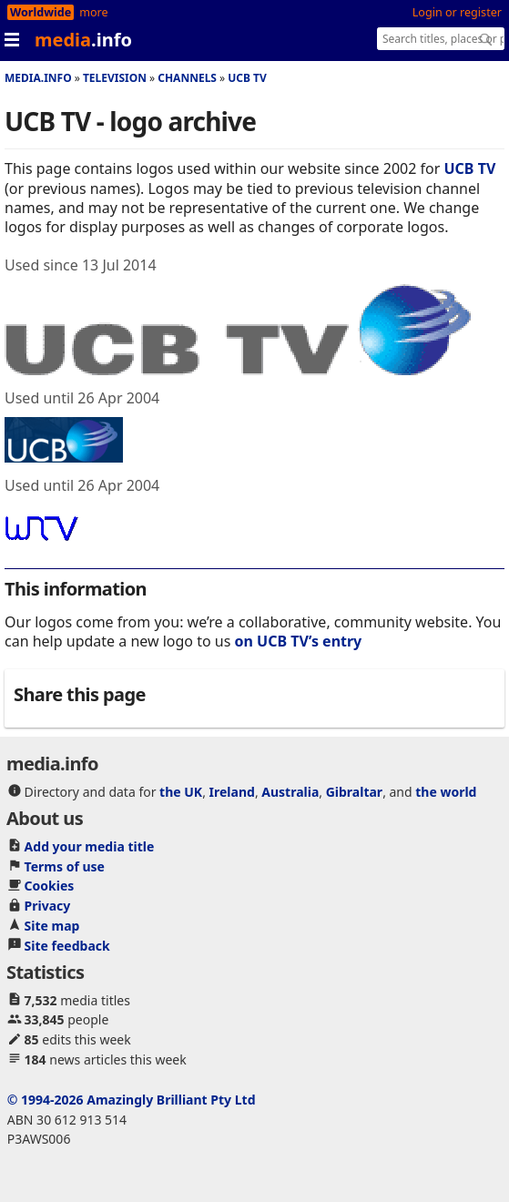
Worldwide (40, 12)
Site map (52, 925)
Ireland (232, 791)
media (83, 39)
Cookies (50, 885)
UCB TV (247, 78)
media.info (38, 78)
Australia (290, 791)
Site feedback (67, 945)
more (93, 12)
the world (445, 791)
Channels (187, 78)
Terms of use (65, 866)
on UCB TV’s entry (298, 641)
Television (115, 78)
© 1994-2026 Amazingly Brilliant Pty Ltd (131, 1099)
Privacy (48, 905)
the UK (180, 791)
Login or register (457, 12)
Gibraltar (354, 791)
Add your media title (90, 846)
